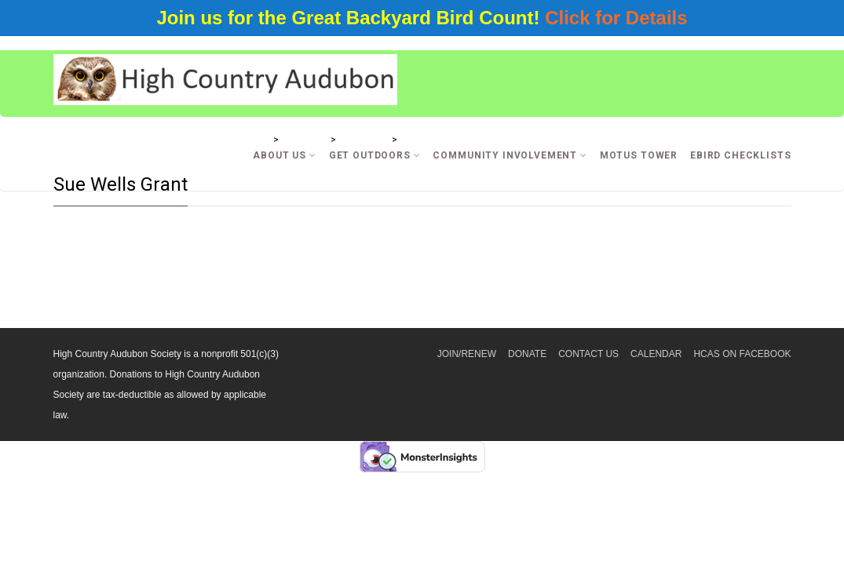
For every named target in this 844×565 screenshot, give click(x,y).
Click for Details (616, 17)
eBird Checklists (740, 155)
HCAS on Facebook (742, 353)
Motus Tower (639, 155)
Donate (527, 353)
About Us (284, 155)
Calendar (655, 353)
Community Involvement (509, 155)
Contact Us (588, 353)
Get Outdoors (375, 155)
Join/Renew (466, 353)
